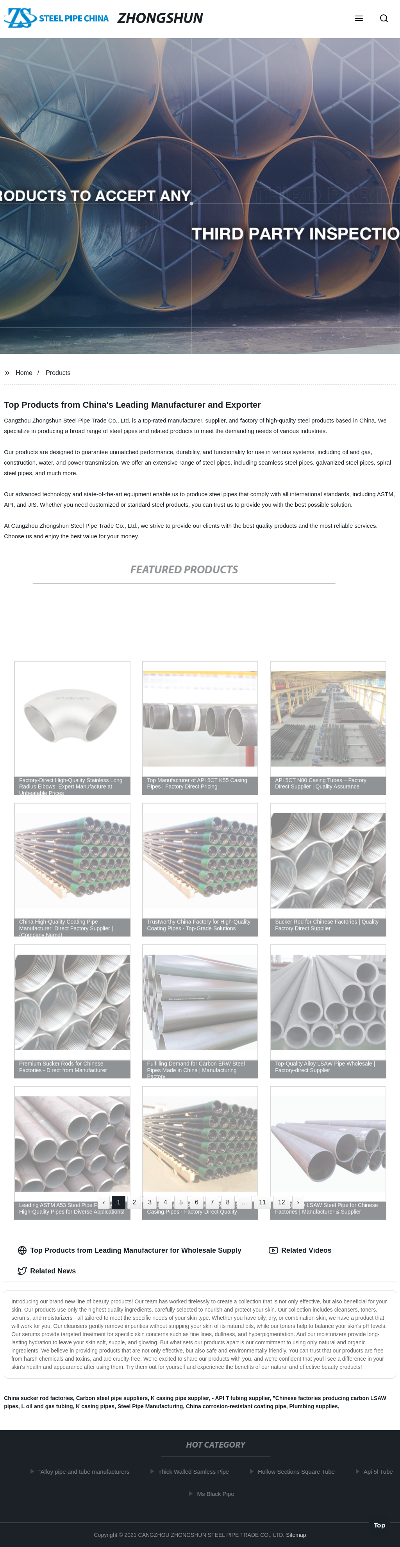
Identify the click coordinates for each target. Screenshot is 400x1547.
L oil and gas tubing (47, 1406)
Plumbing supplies (313, 1406)
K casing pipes (95, 1406)
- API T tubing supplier (241, 1398)
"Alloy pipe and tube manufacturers (86, 1471)
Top (380, 1526)
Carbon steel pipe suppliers (112, 1398)
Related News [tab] (47, 1271)
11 (262, 1202)
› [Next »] (298, 1202)
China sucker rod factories (38, 1398)
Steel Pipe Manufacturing (150, 1406)
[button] (359, 19)
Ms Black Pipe (218, 1493)
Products (58, 373)
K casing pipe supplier (180, 1398)
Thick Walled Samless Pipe (196, 1471)
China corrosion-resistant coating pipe (236, 1406)
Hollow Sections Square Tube (299, 1471)
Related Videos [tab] (300, 1250)
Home (24, 373)
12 (281, 1202)
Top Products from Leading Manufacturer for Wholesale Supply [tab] (129, 1250)
